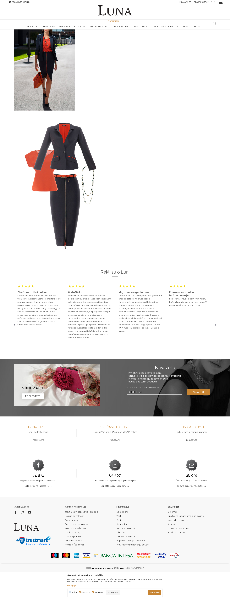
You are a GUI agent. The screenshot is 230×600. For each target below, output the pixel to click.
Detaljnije (71, 585)
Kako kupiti (122, 539)
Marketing (99, 592)
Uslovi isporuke (73, 563)
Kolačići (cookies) (74, 572)
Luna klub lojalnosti (126, 555)
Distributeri (121, 551)
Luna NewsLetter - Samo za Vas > (116, 29)
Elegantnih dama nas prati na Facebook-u (38, 508)
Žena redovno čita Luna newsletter (191, 508)
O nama (172, 539)
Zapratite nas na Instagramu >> (115, 513)
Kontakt (172, 551)
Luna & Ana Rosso (182, 29)
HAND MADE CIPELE (47, 29)
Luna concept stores (179, 555)
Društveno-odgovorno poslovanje (186, 543)
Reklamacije (71, 547)
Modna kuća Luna (22, 33)
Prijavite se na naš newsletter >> (191, 513)
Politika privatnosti (74, 543)
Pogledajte (38, 467)
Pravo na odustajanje (76, 551)
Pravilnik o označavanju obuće (132, 572)
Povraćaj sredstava (75, 555)
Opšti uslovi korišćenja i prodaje (81, 539)
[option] (47, 29)
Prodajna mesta (176, 559)
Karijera (120, 547)
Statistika (85, 592)
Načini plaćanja (73, 559)
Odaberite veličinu (126, 563)
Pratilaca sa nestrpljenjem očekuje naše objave (115, 508)
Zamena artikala (73, 567)
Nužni (74, 592)
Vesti (118, 543)
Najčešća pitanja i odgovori (130, 567)
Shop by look (38, 33)
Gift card (121, 559)
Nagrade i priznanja (178, 547)
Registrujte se (201, 2)
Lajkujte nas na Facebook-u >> (38, 513)
